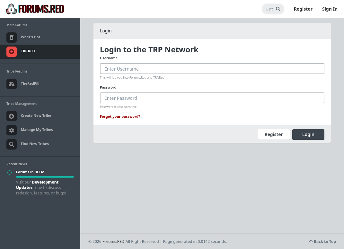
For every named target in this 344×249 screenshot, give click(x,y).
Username (109, 58)
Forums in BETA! (30, 171)
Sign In (330, 9)
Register (303, 9)
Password (108, 87)
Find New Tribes (27, 144)
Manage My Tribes (29, 130)
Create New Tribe (28, 116)
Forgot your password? (120, 116)
